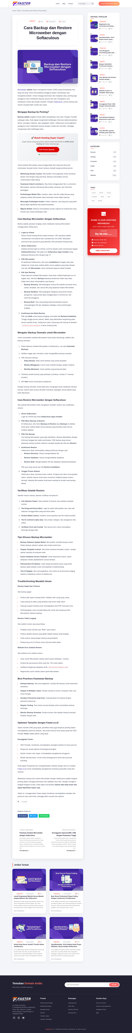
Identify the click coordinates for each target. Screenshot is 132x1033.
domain (101, 192)
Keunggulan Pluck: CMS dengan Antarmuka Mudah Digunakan (108, 105)
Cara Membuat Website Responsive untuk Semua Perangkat (107, 118)
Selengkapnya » (24, 850)
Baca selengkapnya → (20, 910)
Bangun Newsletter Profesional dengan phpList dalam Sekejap (106, 65)
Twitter (33, 815)
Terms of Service (101, 1003)
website (100, 200)
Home (58, 3)
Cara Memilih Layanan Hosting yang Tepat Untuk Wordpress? (107, 132)
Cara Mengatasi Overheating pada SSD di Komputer (107, 52)
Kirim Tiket (71, 1006)
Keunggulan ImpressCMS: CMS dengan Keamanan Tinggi (64, 834)
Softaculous (58, 102)
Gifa (41, 21)
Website (32, 21)
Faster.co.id (22, 769)
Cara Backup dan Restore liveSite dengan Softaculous (107, 78)
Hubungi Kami (72, 1003)
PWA (108, 196)
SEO (103, 171)
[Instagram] (18, 1017)
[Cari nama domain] (87, 985)
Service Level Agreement (103, 1006)
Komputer (103, 161)
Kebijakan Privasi (101, 1009)
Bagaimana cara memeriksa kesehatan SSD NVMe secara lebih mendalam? (107, 25)
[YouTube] (23, 1017)
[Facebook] (14, 1017)
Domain (70, 3)
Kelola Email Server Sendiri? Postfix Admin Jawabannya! (29, 945)
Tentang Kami (72, 1012)
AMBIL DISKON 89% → (104, 250)
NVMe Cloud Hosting (46, 1003)
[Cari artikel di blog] (85, 3)
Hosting (103, 157)
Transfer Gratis (44, 1016)
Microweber (22, 90)
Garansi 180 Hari (73, 1009)
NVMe (103, 166)
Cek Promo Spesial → (47, 149)
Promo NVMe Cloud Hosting (109, 3)
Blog (63, 3)
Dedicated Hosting (45, 1006)
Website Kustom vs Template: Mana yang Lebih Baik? (106, 92)
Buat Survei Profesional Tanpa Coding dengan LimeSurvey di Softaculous (64, 897)
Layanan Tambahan (46, 1019)
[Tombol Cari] (92, 3)
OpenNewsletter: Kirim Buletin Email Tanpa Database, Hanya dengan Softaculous (66, 945)
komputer (94, 196)
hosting (109, 192)
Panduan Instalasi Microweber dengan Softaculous (31, 834)
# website (24, 801)
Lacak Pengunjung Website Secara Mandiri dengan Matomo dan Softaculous (29, 897)
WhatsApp (44, 815)
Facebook (22, 815)
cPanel (94, 192)
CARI (114, 984)
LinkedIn (55, 815)
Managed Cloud (45, 1009)
